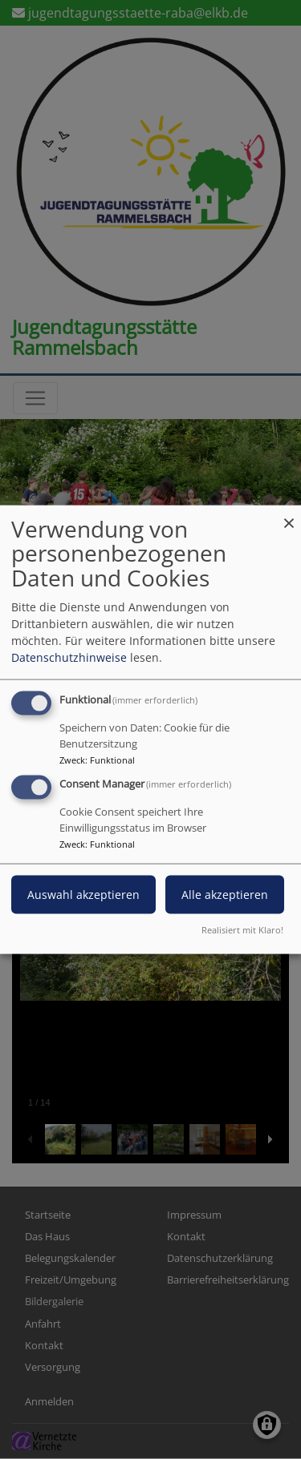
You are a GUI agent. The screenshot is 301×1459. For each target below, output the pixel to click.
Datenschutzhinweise (69, 656)
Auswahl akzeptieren (83, 894)
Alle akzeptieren (224, 894)
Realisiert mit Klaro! (242, 930)
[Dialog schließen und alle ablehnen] (289, 515)
